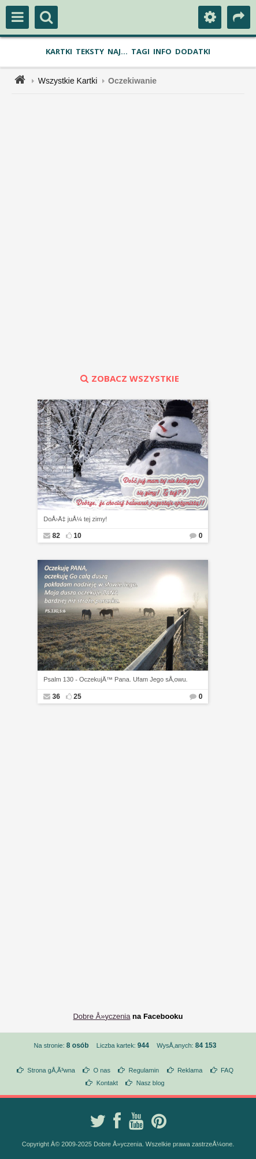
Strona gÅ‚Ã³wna (51, 1070)
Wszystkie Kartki (68, 80)
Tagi (140, 51)
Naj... (117, 51)
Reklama (189, 1070)
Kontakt (107, 1082)
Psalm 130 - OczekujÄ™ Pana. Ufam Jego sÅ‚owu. (115, 679)
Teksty (90, 51)
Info (162, 51)
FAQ (227, 1070)
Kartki (59, 51)
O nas (102, 1070)
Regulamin (144, 1070)
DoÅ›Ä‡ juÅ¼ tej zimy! (75, 518)
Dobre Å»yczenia (101, 1016)
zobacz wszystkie (128, 378)
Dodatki (192, 51)
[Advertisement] (128, 233)
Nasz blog (150, 1082)
